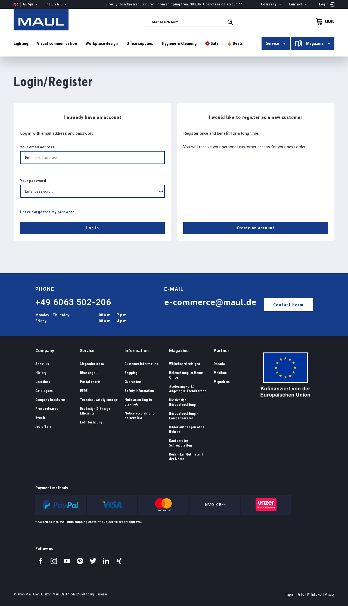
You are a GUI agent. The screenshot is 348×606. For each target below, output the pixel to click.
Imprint (290, 594)
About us (42, 364)
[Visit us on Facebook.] (40, 560)
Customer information (141, 364)
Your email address (37, 147)
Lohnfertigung (91, 422)
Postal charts (90, 382)
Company (44, 350)
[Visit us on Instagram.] (53, 560)
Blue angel (88, 373)
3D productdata (92, 364)
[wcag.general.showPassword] (161, 191)
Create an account (255, 227)
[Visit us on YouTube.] (66, 560)
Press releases (46, 409)
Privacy (329, 594)
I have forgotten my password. (48, 212)
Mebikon (220, 373)
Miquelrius (222, 382)
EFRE (84, 391)
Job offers (43, 427)
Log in (92, 227)
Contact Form (288, 304)
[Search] (231, 22)
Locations (42, 382)
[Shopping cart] (323, 21)
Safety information (139, 391)
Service (87, 350)
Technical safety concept (99, 400)
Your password (33, 180)
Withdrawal (314, 594)
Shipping (131, 373)
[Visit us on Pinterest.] (79, 560)
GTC (301, 594)
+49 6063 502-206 (73, 302)
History (40, 373)
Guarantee (133, 382)
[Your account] (326, 4)
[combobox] (190, 22)
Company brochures (50, 400)
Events (40, 418)
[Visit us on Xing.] (119, 560)
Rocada (219, 364)
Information (137, 350)
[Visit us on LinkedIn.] (106, 560)
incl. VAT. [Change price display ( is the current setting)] (56, 4)
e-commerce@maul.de (210, 302)
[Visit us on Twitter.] (93, 560)
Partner (221, 350)
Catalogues (44, 391)
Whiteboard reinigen (184, 364)
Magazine (179, 350)
